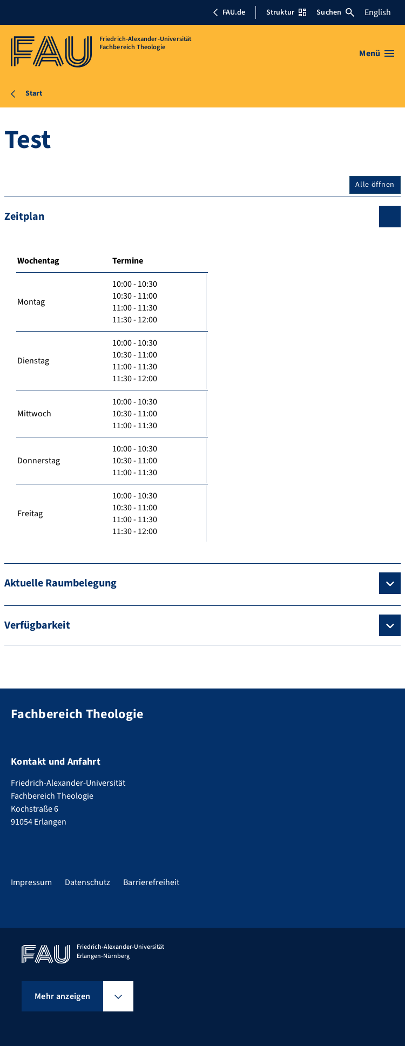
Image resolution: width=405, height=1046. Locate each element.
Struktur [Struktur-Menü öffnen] (286, 12)
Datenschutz (87, 882)
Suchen (335, 12)
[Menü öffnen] (376, 53)
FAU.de (229, 12)
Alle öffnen (375, 184)
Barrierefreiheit (151, 882)
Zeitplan (24, 216)
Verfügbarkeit (37, 625)
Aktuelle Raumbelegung (60, 583)
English (377, 12)
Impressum (31, 882)
